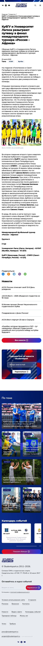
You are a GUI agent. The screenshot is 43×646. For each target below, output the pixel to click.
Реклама (5, 604)
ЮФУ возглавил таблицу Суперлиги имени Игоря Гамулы (32, 506)
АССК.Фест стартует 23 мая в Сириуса (18, 320)
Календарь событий (32, 612)
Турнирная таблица (9, 616)
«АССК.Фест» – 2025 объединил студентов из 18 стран (21, 297)
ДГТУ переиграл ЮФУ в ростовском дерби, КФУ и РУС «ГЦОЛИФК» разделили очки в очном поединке (10, 506)
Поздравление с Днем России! (15, 313)
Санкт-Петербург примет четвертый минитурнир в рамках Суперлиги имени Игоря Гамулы (31, 450)
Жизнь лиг (24, 616)
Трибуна (13, 624)
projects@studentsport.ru (11, 636)
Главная (4, 14)
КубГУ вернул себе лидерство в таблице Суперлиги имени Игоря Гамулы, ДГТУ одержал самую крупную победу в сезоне (20, 424)
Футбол (20, 61)
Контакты (25, 604)
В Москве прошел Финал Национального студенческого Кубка (19, 305)
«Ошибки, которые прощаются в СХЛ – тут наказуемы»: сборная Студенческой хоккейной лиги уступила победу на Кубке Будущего (20, 329)
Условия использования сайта (13, 600)
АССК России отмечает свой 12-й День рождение (18, 288)
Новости (12, 14)
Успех (4, 624)
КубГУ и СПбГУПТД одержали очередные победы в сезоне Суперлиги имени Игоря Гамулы (10, 450)
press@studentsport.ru (10, 632)
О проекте (32, 600)
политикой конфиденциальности (19, 592)
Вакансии (15, 604)
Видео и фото (17, 612)
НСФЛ (11, 61)
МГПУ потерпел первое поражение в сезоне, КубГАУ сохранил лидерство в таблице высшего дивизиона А (21, 480)
